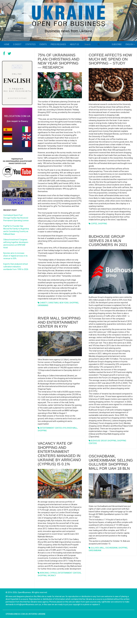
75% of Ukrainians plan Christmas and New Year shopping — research (58, 61)
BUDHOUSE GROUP (99, 441)
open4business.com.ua (17, 614)
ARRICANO (44, 573)
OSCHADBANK (111, 548)
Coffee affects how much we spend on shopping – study (110, 59)
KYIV (64, 428)
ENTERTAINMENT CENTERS (69, 573)
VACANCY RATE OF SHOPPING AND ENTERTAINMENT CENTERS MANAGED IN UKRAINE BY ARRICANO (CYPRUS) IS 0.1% (59, 453)
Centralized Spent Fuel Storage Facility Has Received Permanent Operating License (16, 218)
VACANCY (51, 575)
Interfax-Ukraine (37, 614)
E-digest (17, 44)
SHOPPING (73, 303)
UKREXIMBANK (95, 550)
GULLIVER (95, 548)
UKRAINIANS (43, 305)
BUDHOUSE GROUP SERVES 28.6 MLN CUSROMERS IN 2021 (108, 240)
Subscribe (117, 44)
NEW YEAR (64, 303)
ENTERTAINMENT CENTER (51, 428)
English (130, 44)
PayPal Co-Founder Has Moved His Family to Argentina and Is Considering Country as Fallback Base (16, 230)
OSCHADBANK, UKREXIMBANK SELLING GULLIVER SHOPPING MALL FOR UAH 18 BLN (111, 462)
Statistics (30, 44)
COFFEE (94, 224)
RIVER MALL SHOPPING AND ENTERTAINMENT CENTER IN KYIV (59, 322)
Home (6, 44)
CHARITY (43, 303)
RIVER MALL (72, 428)
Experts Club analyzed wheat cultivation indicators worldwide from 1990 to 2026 (15, 266)
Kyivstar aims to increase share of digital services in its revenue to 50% (15, 256)
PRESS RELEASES (58, 44)
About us (74, 44)
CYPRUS (53, 573)
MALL (102, 548)
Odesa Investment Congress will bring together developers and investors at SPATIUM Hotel (15, 243)
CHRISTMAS (53, 303)
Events (43, 44)
